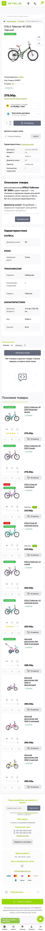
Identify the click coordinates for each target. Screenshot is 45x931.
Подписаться (34, 808)
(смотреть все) (27, 144)
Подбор (5, 927)
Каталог (13, 927)
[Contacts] (35, 3)
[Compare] (17, 429)
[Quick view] (7, 429)
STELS (21, 77)
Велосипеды (11, 21)
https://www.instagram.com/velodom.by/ (22, 866)
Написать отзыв (22, 353)
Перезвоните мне (22, 836)
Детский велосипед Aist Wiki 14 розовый (31, 718)
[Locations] (28, 3)
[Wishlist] (12, 429)
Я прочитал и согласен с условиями (23, 813)
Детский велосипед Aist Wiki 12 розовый (31, 641)
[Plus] (10, 122)
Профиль (31, 927)
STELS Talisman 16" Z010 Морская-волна (32, 409)
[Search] (4, 16)
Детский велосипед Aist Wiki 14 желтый (31, 757)
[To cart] (33, 439)
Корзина (22, 927)
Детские (21, 21)
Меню (40, 927)
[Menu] (4, 3)
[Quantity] (6, 123)
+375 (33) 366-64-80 (23, 833)
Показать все (22, 219)
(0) (13, 84)
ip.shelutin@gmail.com (22, 871)
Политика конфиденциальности (27, 813)
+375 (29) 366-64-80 (23, 831)
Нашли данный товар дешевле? (15, 98)
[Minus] (10, 124)
